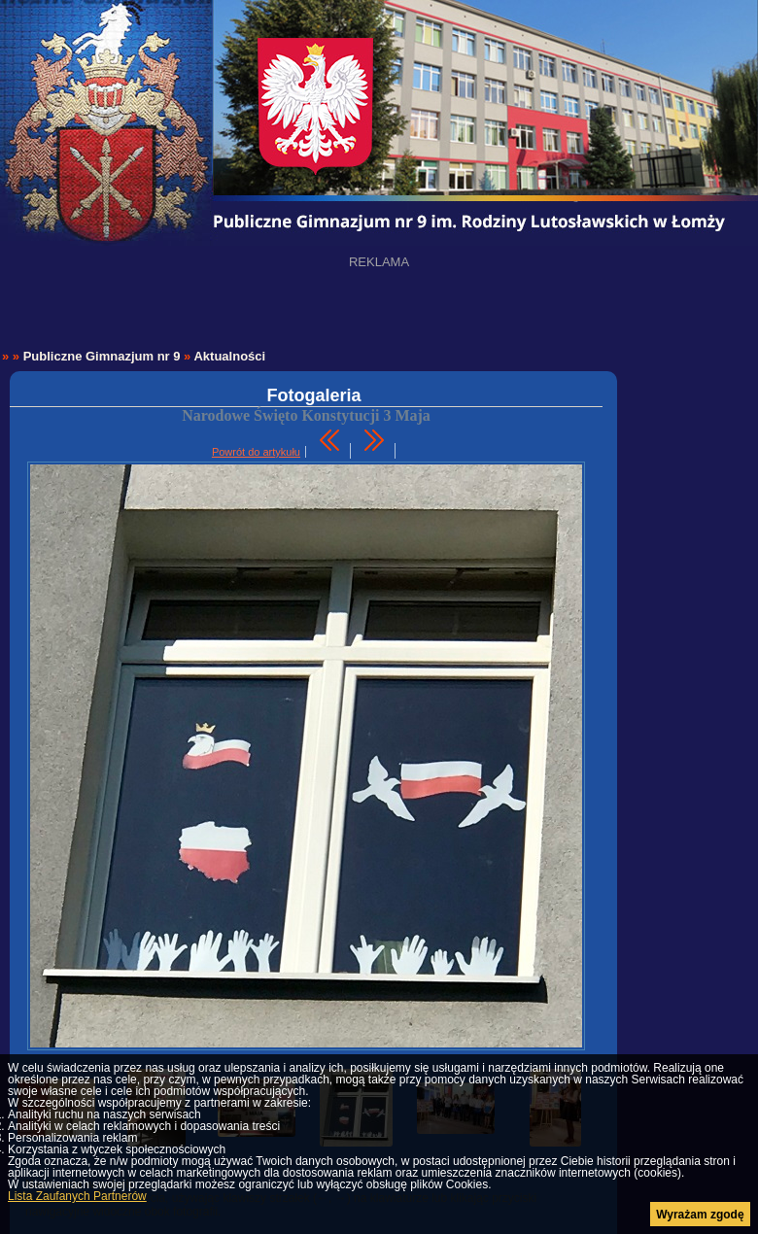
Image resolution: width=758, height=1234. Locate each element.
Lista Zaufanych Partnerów (77, 1196)
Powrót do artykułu (256, 452)
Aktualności (229, 356)
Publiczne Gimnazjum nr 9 (102, 356)
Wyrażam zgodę (699, 1214)
